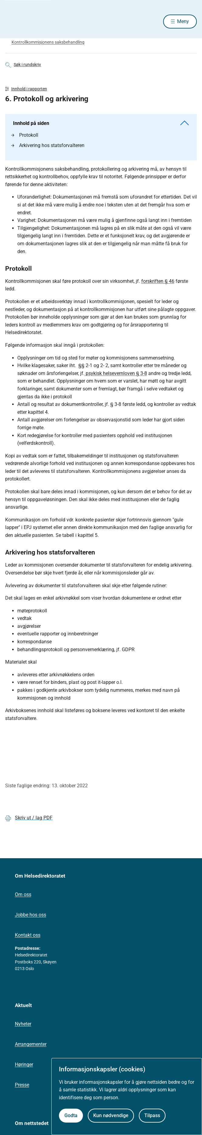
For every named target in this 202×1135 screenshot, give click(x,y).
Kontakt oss (27, 935)
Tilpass (152, 1115)
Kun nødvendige (110, 1115)
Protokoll (24, 135)
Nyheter (23, 1024)
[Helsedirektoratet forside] (12, 21)
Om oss (23, 894)
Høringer (24, 1064)
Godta (70, 1115)
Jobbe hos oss (30, 915)
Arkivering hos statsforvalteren (47, 145)
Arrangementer (30, 1044)
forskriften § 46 (157, 281)
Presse (22, 1085)
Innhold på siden (101, 123)
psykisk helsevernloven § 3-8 (115, 373)
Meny (183, 21)
